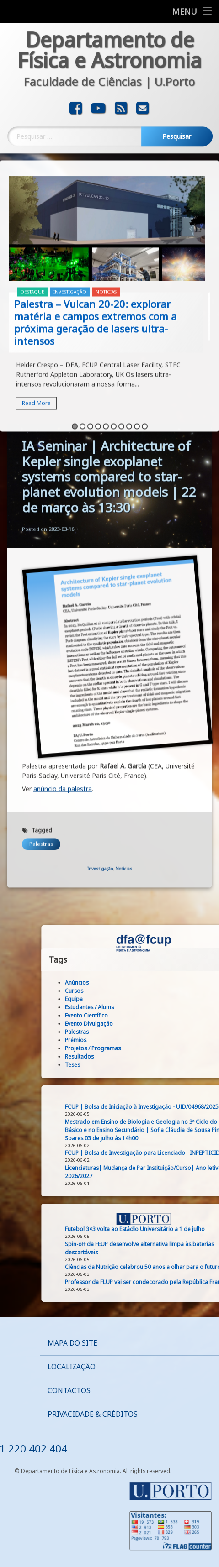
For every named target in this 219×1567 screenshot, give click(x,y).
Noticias (106, 228)
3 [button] (90, 362)
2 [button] (82, 362)
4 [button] (98, 362)
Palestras (41, 419)
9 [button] (137, 362)
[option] (109, 235)
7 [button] (121, 362)
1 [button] (75, 362)
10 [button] (145, 362)
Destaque (32, 228)
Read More (36, 339)
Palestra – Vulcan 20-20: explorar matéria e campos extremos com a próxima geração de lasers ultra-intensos (95, 258)
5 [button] (106, 362)
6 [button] (114, 362)
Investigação (69, 228)
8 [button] (129, 362)
